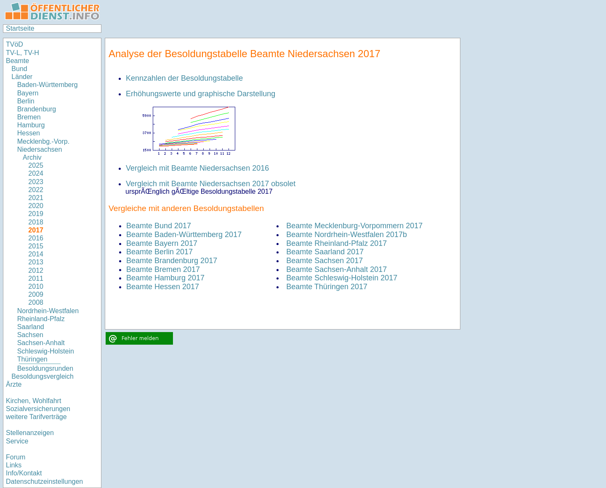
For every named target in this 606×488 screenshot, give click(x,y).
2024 (35, 173)
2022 (35, 189)
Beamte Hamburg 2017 (165, 278)
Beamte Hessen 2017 (162, 286)
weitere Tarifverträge (36, 416)
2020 (35, 205)
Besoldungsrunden (45, 368)
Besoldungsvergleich (42, 376)
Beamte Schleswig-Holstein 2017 (341, 278)
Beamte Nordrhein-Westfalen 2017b (346, 234)
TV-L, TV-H (22, 52)
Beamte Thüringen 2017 (326, 286)
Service (17, 441)
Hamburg (31, 125)
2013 (35, 262)
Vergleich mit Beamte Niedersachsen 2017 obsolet (210, 183)
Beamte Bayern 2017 (161, 243)
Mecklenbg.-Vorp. (43, 141)
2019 (35, 213)
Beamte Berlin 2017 (159, 252)
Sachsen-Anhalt (41, 342)
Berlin (26, 101)
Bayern (28, 93)
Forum (15, 457)
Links (13, 465)
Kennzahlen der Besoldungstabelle (184, 78)
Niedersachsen (39, 149)
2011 (35, 278)
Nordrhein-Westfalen (48, 310)
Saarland (30, 326)
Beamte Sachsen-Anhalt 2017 (336, 269)
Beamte (17, 60)
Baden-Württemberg (47, 84)
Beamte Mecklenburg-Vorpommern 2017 (354, 226)
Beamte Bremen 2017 (163, 269)
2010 (35, 286)
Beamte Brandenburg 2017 (171, 260)
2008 (35, 302)
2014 (35, 254)
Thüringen (32, 359)
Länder (21, 76)
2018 (35, 222)
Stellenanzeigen (30, 432)
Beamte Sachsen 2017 (324, 260)
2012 (35, 270)
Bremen (29, 117)
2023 (35, 181)
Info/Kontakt (24, 473)
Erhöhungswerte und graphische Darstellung (200, 94)
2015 (35, 246)
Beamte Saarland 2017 (325, 252)
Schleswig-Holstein (45, 351)
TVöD (14, 44)
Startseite (20, 28)
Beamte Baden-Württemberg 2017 (184, 234)
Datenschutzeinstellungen (44, 481)
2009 (35, 294)
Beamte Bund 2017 (158, 226)
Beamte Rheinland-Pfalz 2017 (336, 243)
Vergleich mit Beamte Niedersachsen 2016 (197, 168)
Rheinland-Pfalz (41, 318)
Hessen (28, 133)
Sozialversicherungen (38, 408)
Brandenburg (36, 109)
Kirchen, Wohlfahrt (33, 400)
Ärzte (13, 384)
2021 (35, 197)
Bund (19, 68)
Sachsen (30, 334)
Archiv (32, 157)
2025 (35, 165)
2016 (35, 238)
